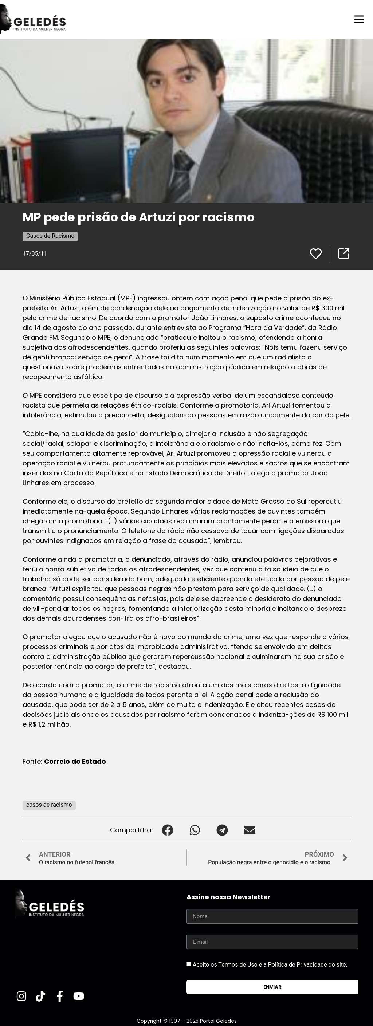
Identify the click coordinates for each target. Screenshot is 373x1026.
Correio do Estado (75, 761)
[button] (167, 830)
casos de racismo (49, 804)
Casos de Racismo (50, 235)
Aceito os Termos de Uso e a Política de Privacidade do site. (270, 964)
